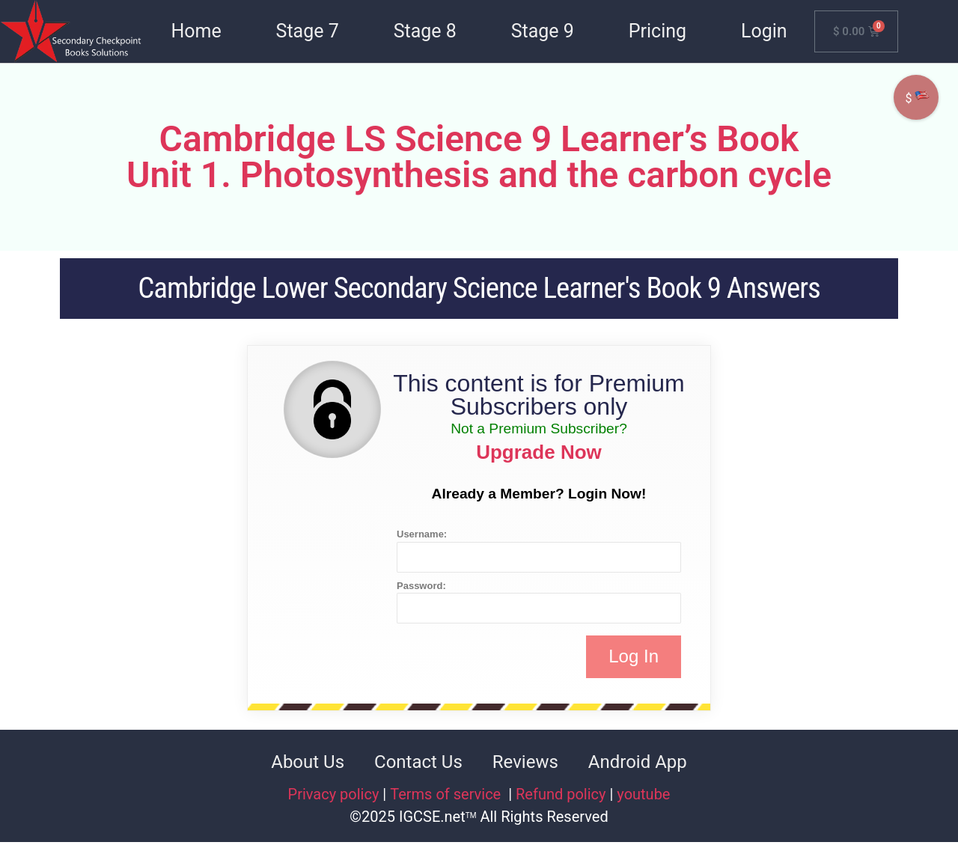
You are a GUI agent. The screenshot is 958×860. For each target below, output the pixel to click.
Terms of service (447, 794)
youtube (643, 794)
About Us (307, 761)
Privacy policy (333, 794)
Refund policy (561, 794)
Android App (637, 761)
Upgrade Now (539, 452)
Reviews (525, 761)
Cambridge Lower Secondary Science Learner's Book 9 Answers (479, 288)
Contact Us (418, 761)
